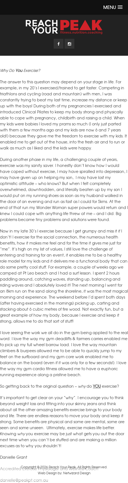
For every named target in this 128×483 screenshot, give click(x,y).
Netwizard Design (76, 472)
